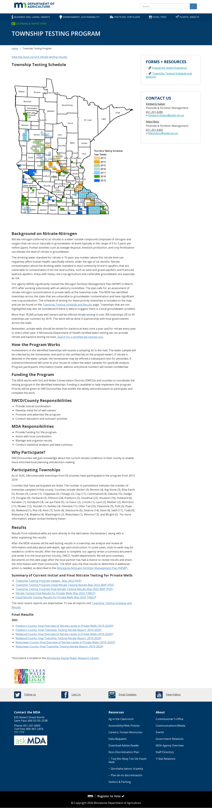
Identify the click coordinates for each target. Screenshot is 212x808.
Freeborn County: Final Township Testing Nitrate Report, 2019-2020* (59, 630)
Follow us (30, 694)
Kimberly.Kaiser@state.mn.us (166, 115)
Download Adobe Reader (123, 745)
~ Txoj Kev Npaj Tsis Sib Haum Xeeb (127, 760)
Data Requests (117, 739)
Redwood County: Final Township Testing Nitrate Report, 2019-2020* (59, 638)
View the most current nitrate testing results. (39, 57)
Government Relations (170, 739)
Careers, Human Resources (125, 732)
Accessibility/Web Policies (124, 725)
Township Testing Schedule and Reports (169, 75)
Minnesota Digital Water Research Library (73, 658)
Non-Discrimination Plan (123, 752)
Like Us (76, 694)
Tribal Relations (165, 759)
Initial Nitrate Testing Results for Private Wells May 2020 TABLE (55, 597)
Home (15, 48)
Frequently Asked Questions (169, 68)
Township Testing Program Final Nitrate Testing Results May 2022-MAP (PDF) (64, 589)
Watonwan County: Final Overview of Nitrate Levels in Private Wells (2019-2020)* (65, 642)
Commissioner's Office (169, 719)
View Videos (173, 694)
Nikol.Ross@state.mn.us (163, 133)
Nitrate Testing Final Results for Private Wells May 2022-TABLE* (56, 593)
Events (160, 732)
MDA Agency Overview (170, 745)
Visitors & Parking (119, 782)
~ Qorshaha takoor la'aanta (125, 768)
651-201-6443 (154, 130)
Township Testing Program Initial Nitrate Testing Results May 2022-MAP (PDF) (65, 585)
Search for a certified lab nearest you (80, 337)
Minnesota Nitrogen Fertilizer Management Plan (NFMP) (92, 568)
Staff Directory (165, 752)
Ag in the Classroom (120, 719)
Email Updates (127, 694)
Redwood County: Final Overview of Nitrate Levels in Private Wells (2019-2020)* (64, 634)
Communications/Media (170, 725)
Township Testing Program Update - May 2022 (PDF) (48, 581)
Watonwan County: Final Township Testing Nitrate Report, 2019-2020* (60, 646)
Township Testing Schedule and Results (67, 304)
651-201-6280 (154, 112)
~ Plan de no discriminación (125, 775)
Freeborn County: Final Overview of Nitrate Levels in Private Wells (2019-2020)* (65, 626)
